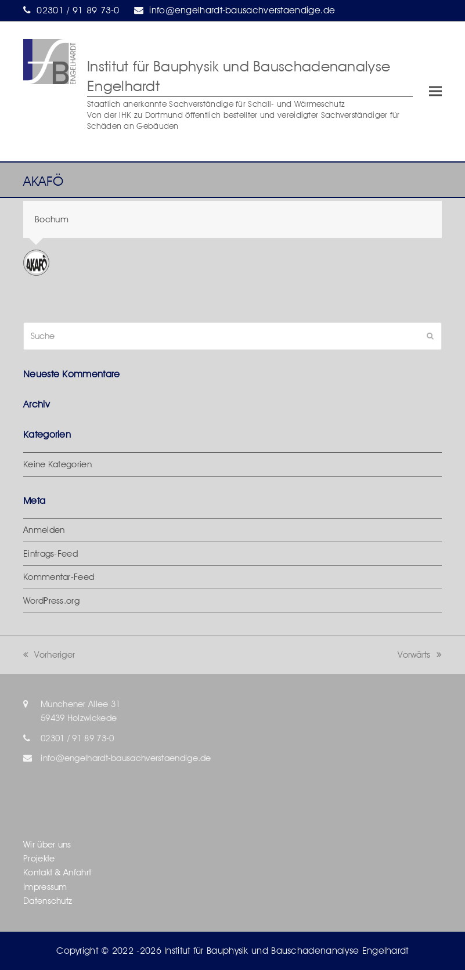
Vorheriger (49, 655)
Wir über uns (47, 844)
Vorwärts (420, 655)
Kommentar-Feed (58, 577)
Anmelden (43, 530)
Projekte (39, 858)
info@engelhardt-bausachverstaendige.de (242, 10)
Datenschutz (47, 901)
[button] (435, 91)
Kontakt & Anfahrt (57, 872)
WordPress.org (51, 601)
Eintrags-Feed (50, 554)
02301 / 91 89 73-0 (78, 10)
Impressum (45, 887)
